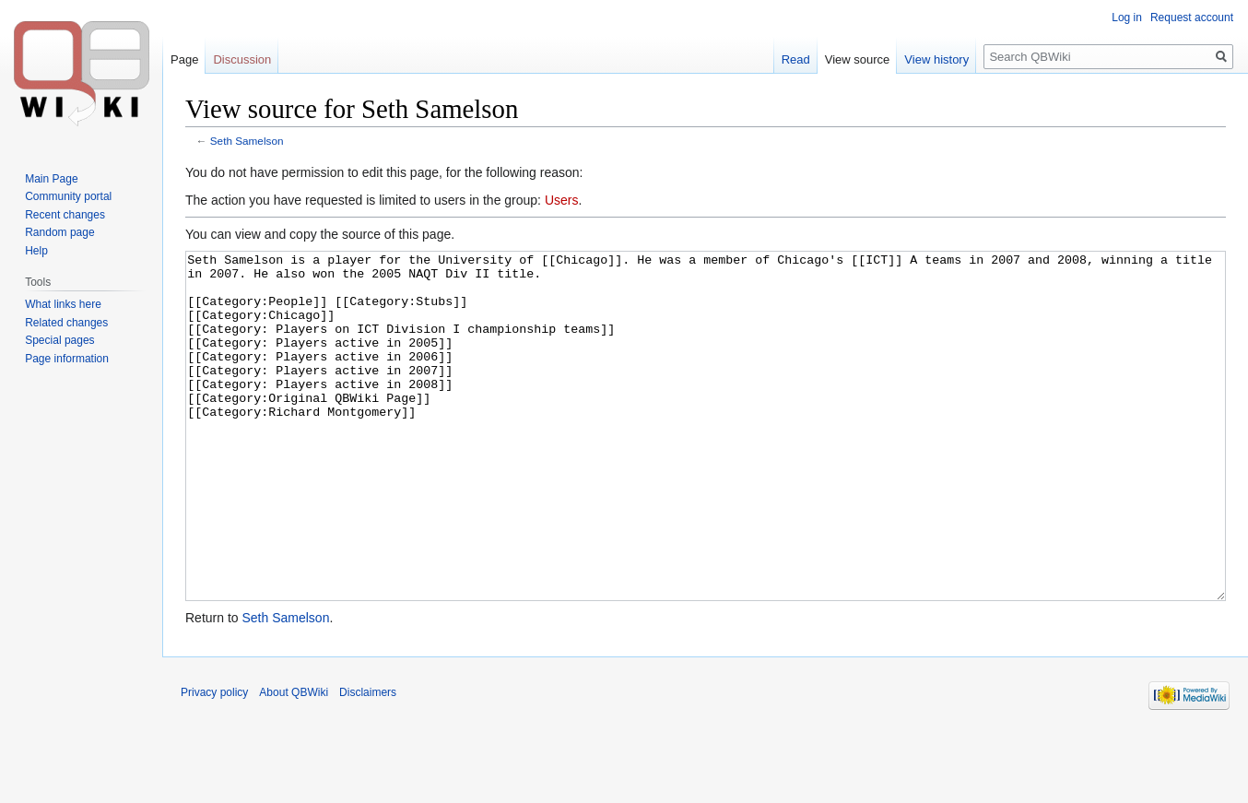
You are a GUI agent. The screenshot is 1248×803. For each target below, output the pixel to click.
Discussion (242, 59)
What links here (63, 304)
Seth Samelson (247, 141)
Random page (59, 232)
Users (562, 200)
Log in (1127, 17)
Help (36, 250)
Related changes (66, 322)
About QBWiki (293, 761)
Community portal (68, 196)
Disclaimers (367, 761)
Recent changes (65, 214)
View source (857, 59)
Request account (1191, 17)
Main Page (51, 178)
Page (184, 59)
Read (796, 59)
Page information (67, 358)
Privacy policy (214, 761)
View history (936, 59)
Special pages (59, 340)
